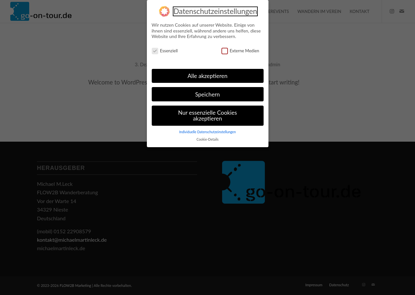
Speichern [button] (207, 93)
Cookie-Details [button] (207, 138)
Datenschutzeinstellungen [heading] (215, 10)
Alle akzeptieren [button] (207, 74)
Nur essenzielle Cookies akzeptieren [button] (207, 114)
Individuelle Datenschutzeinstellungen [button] (207, 131)
